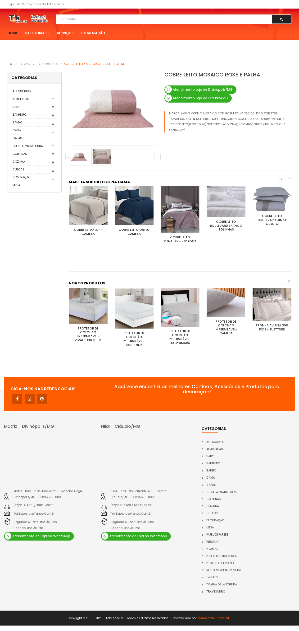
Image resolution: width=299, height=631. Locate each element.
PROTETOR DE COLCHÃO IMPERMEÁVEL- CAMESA (226, 327)
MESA (16, 185)
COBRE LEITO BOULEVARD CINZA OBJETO (272, 220)
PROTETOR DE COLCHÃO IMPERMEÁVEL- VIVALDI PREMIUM (88, 334)
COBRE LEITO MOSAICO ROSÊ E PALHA (94, 63)
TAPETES (212, 577)
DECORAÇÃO (21, 177)
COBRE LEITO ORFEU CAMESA (134, 231)
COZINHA (19, 162)
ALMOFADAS (21, 99)
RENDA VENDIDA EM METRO (224, 570)
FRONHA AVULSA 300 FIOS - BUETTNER (272, 327)
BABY (16, 107)
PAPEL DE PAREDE (217, 534)
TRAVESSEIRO (215, 591)
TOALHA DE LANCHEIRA (221, 584)
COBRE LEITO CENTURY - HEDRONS (180, 239)
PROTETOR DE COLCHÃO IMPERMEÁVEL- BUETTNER (134, 339)
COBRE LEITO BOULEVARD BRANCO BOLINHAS (226, 225)
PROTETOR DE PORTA (220, 563)
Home (13, 33)
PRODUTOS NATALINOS (221, 556)
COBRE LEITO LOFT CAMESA (88, 231)
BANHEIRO (19, 115)
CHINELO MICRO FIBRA (28, 146)
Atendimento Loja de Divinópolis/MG (199, 89)
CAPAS (17, 138)
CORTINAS (20, 154)
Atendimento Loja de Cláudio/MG (196, 98)
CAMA (26, 63)
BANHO (17, 122)
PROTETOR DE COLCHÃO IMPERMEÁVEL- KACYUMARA (180, 337)
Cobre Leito (48, 63)
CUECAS (18, 169)
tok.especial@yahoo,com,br (34, 514)
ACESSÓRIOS (22, 91)
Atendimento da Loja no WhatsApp (37, 536)
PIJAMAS (212, 549)
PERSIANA (212, 542)
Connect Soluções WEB (214, 618)
